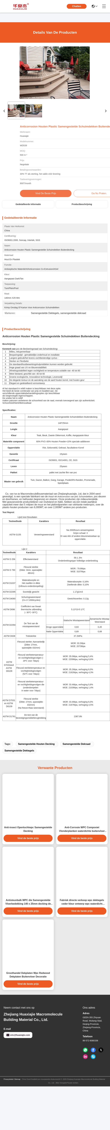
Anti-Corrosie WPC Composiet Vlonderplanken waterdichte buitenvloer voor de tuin (82, 840)
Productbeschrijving (82, 204)
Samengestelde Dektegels (19, 761)
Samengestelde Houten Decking (36, 754)
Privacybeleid (8, 1090)
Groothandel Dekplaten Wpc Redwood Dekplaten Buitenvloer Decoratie (28, 985)
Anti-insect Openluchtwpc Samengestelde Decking (28, 840)
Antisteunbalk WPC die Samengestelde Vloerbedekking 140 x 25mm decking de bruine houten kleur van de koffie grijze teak (28, 912)
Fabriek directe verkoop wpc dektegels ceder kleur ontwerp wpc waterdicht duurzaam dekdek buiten (82, 912)
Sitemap (17, 1090)
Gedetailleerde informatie (28, 204)
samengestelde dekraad (76, 754)
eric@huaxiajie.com (18, 1045)
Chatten (76, 6)
